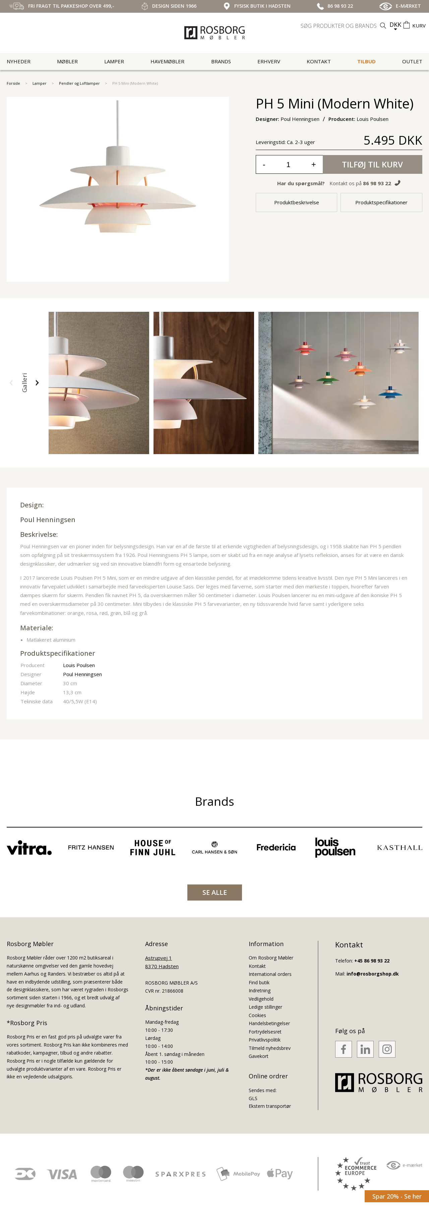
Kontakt (319, 61)
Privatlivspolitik (265, 1040)
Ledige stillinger (265, 1007)
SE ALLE (214, 892)
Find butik (259, 982)
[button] (11, 382)
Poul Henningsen (47, 519)
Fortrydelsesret (265, 1031)
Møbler (67, 61)
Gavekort (258, 1056)
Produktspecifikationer (381, 202)
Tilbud (366, 61)
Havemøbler (167, 61)
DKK (395, 24)
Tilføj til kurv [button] (372, 164)
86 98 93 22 (377, 183)
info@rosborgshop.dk (373, 974)
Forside (13, 83)
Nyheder (18, 61)
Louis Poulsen (79, 665)
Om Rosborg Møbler (271, 957)
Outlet (412, 61)
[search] (344, 25)
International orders (270, 974)
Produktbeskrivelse (296, 202)
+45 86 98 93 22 (371, 960)
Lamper (114, 61)
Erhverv (268, 61)
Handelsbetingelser (269, 1023)
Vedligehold (261, 999)
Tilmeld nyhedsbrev (270, 1048)
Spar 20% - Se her (397, 1196)
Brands (221, 61)
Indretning (259, 990)
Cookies (257, 1015)
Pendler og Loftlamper (79, 83)
